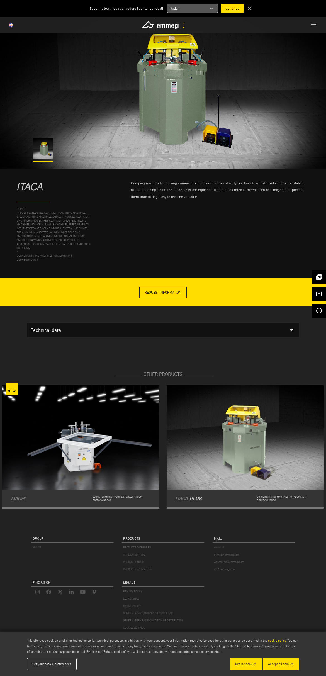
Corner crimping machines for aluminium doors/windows (44, 257)
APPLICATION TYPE (134, 554)
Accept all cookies (281, 664)
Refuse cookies (246, 664)
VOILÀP (37, 547)
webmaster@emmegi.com (229, 561)
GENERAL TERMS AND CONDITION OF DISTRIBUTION (153, 620)
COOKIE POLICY (132, 605)
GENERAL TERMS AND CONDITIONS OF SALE (148, 613)
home (20, 208)
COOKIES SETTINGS (134, 627)
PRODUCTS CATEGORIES (137, 547)
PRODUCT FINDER (133, 561)
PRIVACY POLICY (132, 591)
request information (163, 292)
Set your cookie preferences (51, 664)
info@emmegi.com (224, 569)
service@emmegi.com (226, 554)
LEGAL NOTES (131, 598)
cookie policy (277, 640)
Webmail (219, 547)
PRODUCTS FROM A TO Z (137, 569)
